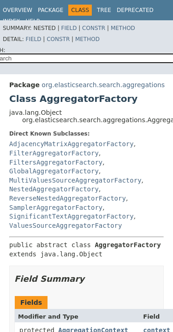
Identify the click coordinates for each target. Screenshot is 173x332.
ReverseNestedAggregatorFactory (67, 198)
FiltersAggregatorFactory (55, 162)
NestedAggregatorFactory (54, 189)
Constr (93, 28)
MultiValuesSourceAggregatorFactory (75, 180)
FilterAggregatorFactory (54, 153)
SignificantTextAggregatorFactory (71, 216)
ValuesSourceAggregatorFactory (65, 225)
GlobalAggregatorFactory (54, 171)
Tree (104, 10)
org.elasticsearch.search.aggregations (103, 85)
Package (50, 10)
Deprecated (135, 10)
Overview (17, 10)
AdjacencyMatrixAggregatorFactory (71, 144)
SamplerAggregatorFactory (55, 207)
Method (123, 28)
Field (69, 28)
